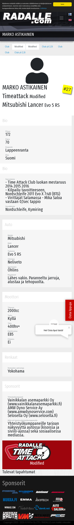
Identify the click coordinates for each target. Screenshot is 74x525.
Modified (19, 46)
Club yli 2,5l (47, 46)
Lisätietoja (43, 8)
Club (7, 46)
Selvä (62, 4)
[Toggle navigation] (61, 18)
